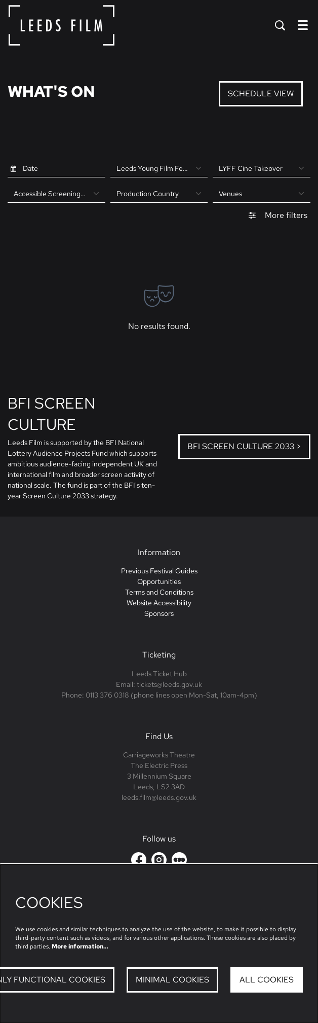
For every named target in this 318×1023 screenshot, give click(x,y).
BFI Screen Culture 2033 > (244, 446)
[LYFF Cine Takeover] (261, 168)
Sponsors (159, 613)
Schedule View (261, 93)
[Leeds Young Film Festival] (159, 168)
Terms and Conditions (159, 592)
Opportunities (159, 581)
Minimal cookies (172, 979)
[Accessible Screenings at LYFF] (56, 194)
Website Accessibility (159, 602)
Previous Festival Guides (159, 570)
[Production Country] (159, 194)
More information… (80, 946)
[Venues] (261, 194)
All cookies (267, 979)
